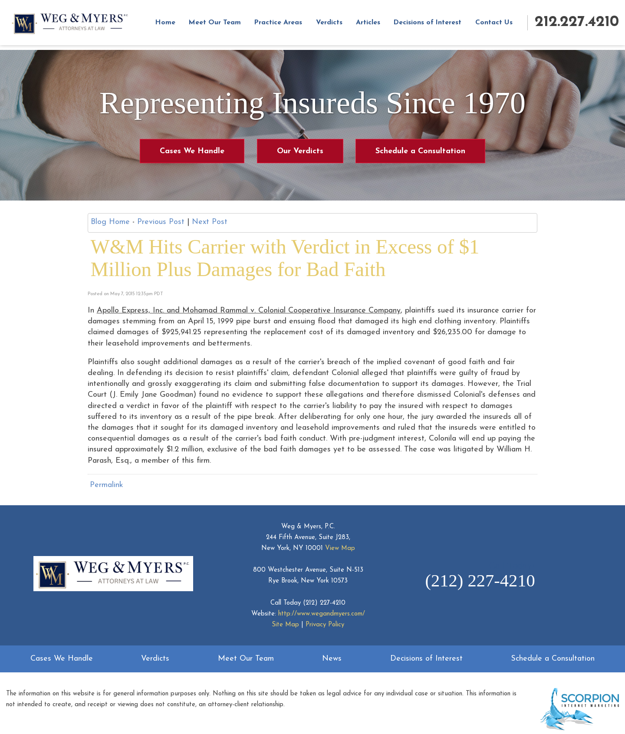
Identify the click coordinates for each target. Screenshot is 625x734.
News (332, 659)
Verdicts (336, 25)
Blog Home (110, 222)
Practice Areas (285, 25)
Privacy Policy (325, 625)
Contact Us (501, 25)
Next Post (209, 222)
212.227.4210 (577, 24)
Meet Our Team (222, 25)
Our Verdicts (300, 151)
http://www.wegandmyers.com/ (321, 614)
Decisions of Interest (435, 25)
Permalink (106, 485)
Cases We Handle (192, 151)
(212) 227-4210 (324, 603)
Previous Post (160, 222)
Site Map (285, 625)
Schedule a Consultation (420, 151)
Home (172, 25)
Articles (375, 25)
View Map (340, 548)
